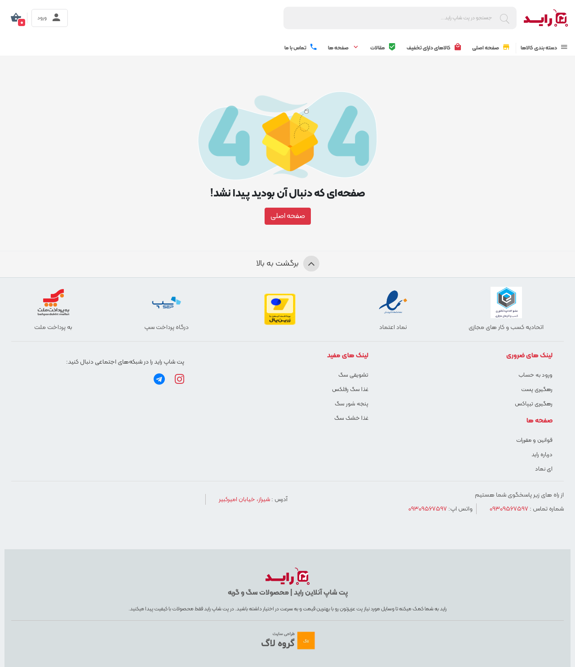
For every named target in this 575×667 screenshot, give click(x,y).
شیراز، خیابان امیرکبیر (244, 499)
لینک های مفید (347, 356)
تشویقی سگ (353, 375)
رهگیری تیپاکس (534, 404)
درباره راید (542, 454)
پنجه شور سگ (351, 404)
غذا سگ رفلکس (350, 389)
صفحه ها (344, 48)
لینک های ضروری (529, 356)
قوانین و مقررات (534, 440)
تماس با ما (301, 48)
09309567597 (509, 509)
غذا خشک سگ (351, 418)
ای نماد (544, 469)
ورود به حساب (535, 375)
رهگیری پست (537, 389)
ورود (49, 18)
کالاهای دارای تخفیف (434, 48)
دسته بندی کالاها (544, 48)
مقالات (383, 48)
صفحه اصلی (491, 48)
